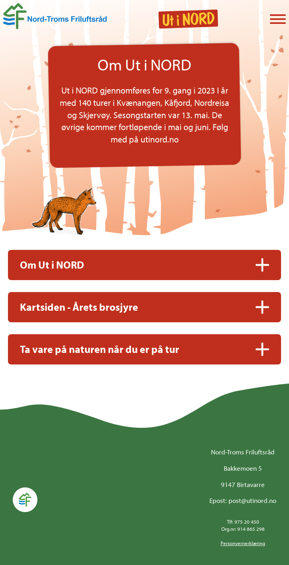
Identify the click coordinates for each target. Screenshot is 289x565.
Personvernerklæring (243, 543)
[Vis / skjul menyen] (278, 19)
